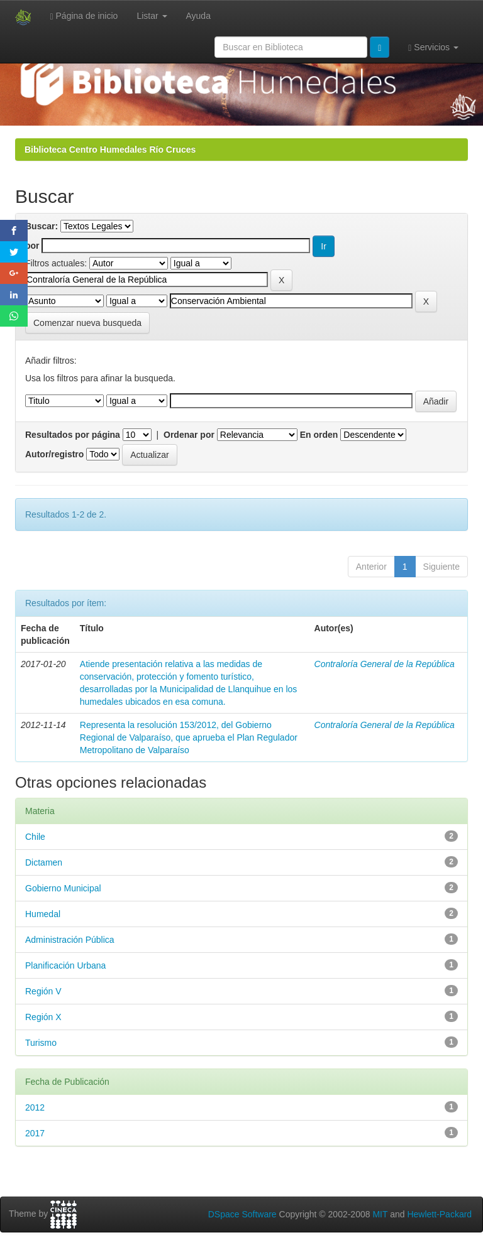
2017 (35, 1133)
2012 (35, 1107)
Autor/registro (54, 454)
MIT (379, 1214)
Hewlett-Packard (439, 1214)
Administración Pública (69, 940)
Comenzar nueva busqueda (87, 323)
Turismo (41, 1043)
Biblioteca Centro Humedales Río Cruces (110, 149)
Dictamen (43, 862)
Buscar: (41, 226)
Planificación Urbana (65, 965)
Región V (43, 991)
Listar (151, 16)
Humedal (42, 914)
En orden (319, 435)
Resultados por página (72, 435)
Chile (35, 837)
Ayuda (198, 16)
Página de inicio (84, 16)
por (32, 246)
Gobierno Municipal (63, 888)
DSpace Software (242, 1214)
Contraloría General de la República (384, 664)
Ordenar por (189, 435)
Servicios (433, 47)
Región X (43, 1017)
